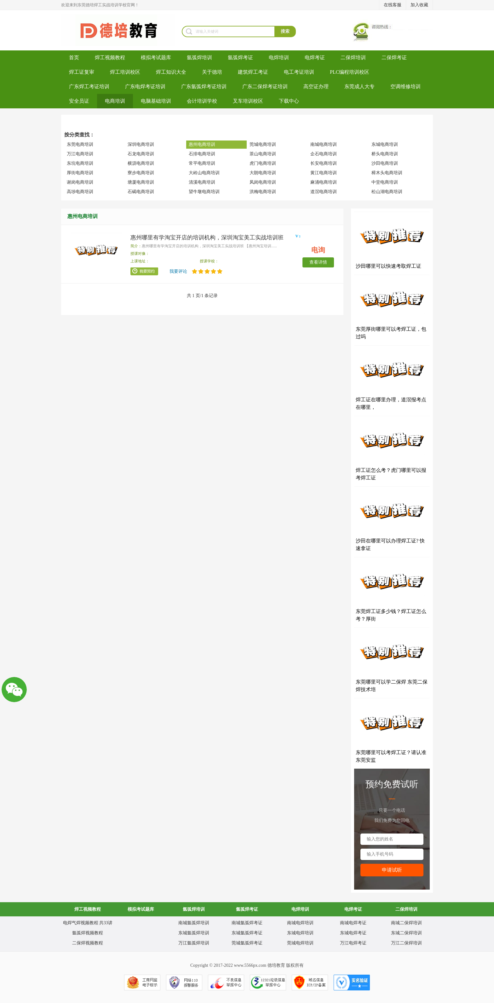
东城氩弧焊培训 (193, 933)
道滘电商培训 (323, 191)
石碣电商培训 (141, 191)
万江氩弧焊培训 (193, 943)
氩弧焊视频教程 (87, 933)
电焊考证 (315, 57)
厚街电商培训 (80, 172)
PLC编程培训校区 (349, 72)
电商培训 (115, 101)
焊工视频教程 (110, 57)
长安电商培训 (323, 163)
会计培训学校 (202, 101)
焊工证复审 (81, 72)
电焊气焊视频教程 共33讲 (88, 922)
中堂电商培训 (384, 182)
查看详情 (318, 262)
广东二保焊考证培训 (265, 86)
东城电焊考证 (353, 933)
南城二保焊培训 (406, 922)
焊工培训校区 (125, 72)
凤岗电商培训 (263, 182)
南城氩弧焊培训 (193, 922)
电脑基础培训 (156, 101)
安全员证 (79, 101)
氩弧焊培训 (199, 57)
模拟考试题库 (156, 57)
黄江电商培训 (323, 172)
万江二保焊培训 (406, 943)
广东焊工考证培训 (89, 86)
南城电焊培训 (300, 922)
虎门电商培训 (263, 163)
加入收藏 (419, 5)
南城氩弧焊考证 (247, 922)
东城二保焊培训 (406, 933)
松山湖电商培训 (386, 191)
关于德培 (212, 72)
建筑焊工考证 (253, 72)
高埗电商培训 (80, 191)
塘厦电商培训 (141, 182)
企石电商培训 (323, 154)
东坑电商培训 (80, 163)
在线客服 (392, 5)
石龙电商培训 (141, 154)
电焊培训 (279, 57)
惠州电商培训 (202, 144)
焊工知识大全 (171, 72)
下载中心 (289, 101)
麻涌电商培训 (323, 182)
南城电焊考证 (353, 922)
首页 (74, 57)
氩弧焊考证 (240, 57)
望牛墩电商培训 (204, 191)
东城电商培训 (384, 144)
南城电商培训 (323, 144)
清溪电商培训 (202, 182)
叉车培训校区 (248, 101)
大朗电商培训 (263, 172)
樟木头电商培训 (386, 172)
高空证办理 (316, 86)
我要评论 (178, 271)
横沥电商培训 (141, 163)
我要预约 (144, 271)
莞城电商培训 (263, 144)
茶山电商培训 (263, 154)
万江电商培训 (80, 154)
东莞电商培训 (80, 144)
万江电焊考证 (353, 943)
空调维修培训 (405, 86)
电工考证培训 (299, 72)
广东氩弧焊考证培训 (204, 86)
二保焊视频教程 (87, 943)
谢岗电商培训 (80, 182)
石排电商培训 (202, 154)
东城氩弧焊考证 (247, 933)
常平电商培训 (202, 163)
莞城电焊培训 (300, 943)
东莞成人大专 (359, 86)
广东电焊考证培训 (145, 86)
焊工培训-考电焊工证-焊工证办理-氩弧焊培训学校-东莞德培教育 (121, 30)
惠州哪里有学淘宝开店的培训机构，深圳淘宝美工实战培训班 (207, 237)
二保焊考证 (394, 57)
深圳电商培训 (141, 144)
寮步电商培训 (141, 172)
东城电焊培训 (300, 933)
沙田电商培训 (384, 163)
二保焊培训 (353, 57)
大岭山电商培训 (204, 172)
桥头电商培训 (384, 154)
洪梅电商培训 (263, 191)
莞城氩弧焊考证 (247, 943)
